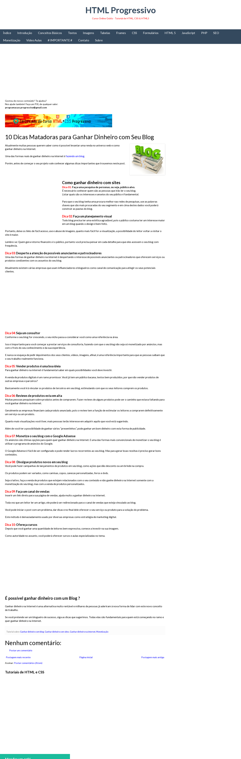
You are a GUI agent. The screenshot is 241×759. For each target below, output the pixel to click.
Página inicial (85, 657)
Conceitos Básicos (50, 33)
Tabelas (105, 33)
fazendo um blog (75, 156)
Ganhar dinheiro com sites (57, 632)
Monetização (11, 40)
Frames (121, 33)
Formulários (150, 33)
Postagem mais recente (18, 657)
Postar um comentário (20, 650)
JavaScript (188, 33)
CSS (134, 33)
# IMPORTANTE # (60, 40)
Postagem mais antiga (151, 657)
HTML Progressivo (120, 10)
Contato (83, 40)
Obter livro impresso (202, 276)
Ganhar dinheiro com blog (32, 632)
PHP (204, 33)
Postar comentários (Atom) (28, 663)
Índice (7, 33)
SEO (216, 33)
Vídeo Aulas (34, 40)
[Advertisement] (105, 72)
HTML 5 (170, 33)
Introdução (24, 33)
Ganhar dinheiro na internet (82, 632)
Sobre (99, 40)
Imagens (88, 33)
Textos (72, 33)
